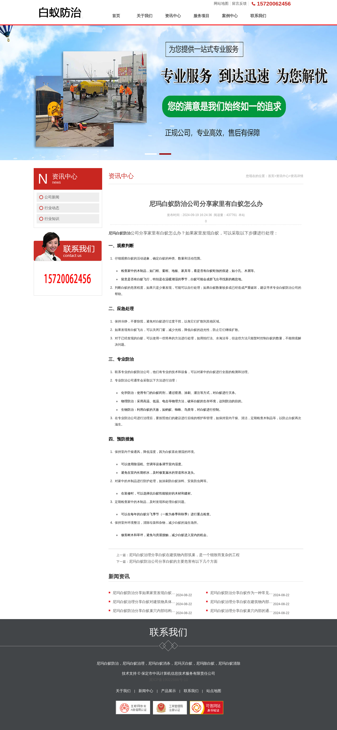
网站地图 (221, 3)
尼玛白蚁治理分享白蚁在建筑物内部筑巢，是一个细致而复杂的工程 (184, 555)
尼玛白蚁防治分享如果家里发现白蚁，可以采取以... (144, 593)
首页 (116, 15)
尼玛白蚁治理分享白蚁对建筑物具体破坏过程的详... (144, 602)
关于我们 (144, 15)
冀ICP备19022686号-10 (168, 680)
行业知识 (51, 219)
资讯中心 (173, 15)
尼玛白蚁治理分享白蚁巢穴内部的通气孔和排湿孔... (241, 611)
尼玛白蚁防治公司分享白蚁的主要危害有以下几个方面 (173, 561)
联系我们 (258, 15)
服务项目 (201, 15)
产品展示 (168, 691)
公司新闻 (51, 197)
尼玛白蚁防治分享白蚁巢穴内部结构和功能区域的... (144, 611)
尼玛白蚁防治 (119, 233)
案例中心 (230, 15)
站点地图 (213, 691)
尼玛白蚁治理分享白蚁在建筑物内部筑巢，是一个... (241, 602)
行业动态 (51, 208)
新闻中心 (145, 691)
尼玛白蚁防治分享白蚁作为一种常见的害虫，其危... (241, 593)
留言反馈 (239, 3)
